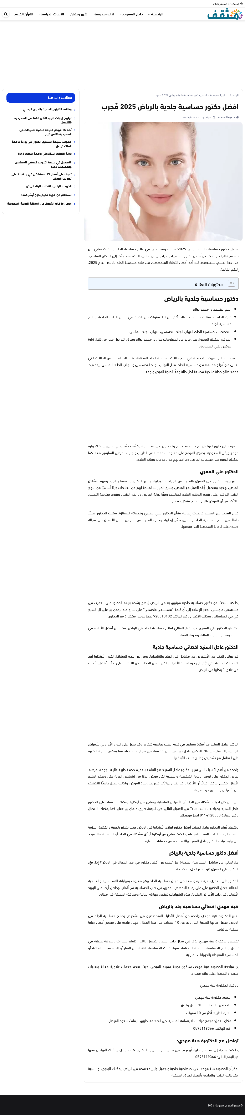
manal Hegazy (226, 116)
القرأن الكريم (24, 13)
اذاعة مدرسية (104, 13)
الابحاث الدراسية (52, 13)
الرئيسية (157, 13)
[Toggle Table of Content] (229, 283)
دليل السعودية (132, 13)
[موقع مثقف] (225, 13)
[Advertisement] (122, 51)
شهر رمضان (78, 13)
